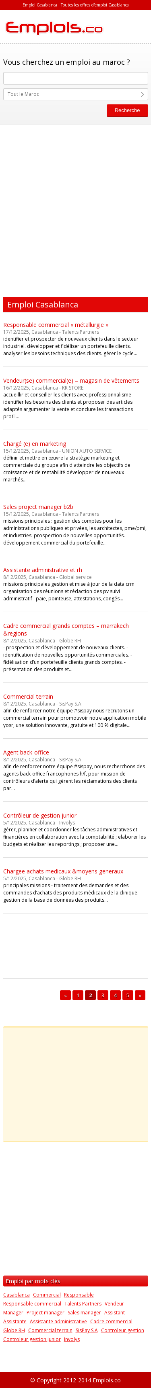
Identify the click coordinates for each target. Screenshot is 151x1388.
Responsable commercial (32, 1303)
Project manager (45, 1312)
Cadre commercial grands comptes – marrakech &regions (66, 629)
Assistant (114, 1312)
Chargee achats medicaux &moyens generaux (63, 871)
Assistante (15, 1321)
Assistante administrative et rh (42, 570)
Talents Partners (82, 1303)
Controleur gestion (122, 1330)
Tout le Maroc (23, 94)
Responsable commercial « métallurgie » (55, 324)
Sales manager (84, 1312)
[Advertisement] (75, 209)
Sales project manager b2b (38, 507)
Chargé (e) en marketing (34, 443)
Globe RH (14, 1330)
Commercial (47, 1294)
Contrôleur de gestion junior (40, 815)
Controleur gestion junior (32, 1339)
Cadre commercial (111, 1321)
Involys (72, 1339)
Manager (13, 1312)
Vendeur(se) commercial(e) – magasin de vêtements (71, 380)
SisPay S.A (87, 1330)
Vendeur (114, 1303)
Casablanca (16, 1294)
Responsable (79, 1294)
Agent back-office (26, 752)
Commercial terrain (28, 696)
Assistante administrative (58, 1321)
